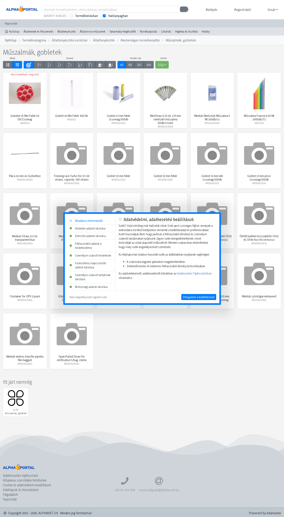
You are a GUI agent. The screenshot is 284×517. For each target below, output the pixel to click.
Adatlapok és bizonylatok (21, 490)
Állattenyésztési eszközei (69, 40)
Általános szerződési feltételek (25, 480)
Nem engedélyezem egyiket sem (88, 297)
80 (130, 65)
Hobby (206, 31)
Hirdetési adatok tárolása (87, 228)
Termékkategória (34, 40)
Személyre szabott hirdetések (90, 255)
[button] (211, 10)
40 (121, 65)
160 (148, 65)
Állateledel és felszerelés (38, 31)
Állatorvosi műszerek (92, 31)
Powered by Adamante (265, 513)
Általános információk (86, 221)
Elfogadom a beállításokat (198, 297)
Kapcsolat (11, 23)
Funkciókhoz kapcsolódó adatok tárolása (88, 265)
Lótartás (166, 31)
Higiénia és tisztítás (186, 31)
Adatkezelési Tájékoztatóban (194, 273)
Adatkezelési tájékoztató (20, 475)
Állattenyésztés (66, 31)
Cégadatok (10, 494)
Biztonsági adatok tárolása (89, 287)
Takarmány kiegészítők (122, 31)
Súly (161, 65)
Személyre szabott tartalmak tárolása (90, 277)
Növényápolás (148, 31)
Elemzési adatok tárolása (88, 236)
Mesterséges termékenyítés (140, 40)
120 (139, 65)
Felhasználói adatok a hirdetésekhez (85, 246)
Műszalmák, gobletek (181, 40)
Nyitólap (12, 31)
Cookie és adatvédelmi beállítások (27, 485)
